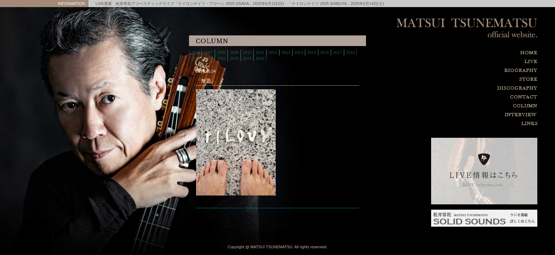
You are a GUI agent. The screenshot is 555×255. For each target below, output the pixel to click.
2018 (350, 52)
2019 (195, 58)
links (484, 123)
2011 (260, 52)
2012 (273, 52)
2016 (324, 52)
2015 (311, 52)
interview (484, 114)
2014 (298, 52)
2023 (234, 58)
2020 (208, 58)
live (484, 61)
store (484, 79)
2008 (234, 52)
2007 (208, 52)
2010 (247, 52)
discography (484, 88)
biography (484, 70)
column (484, 106)
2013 (285, 52)
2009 (221, 52)
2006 (195, 52)
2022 (221, 58)
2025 (260, 58)
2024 (247, 58)
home (484, 53)
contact (484, 97)
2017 (337, 52)
